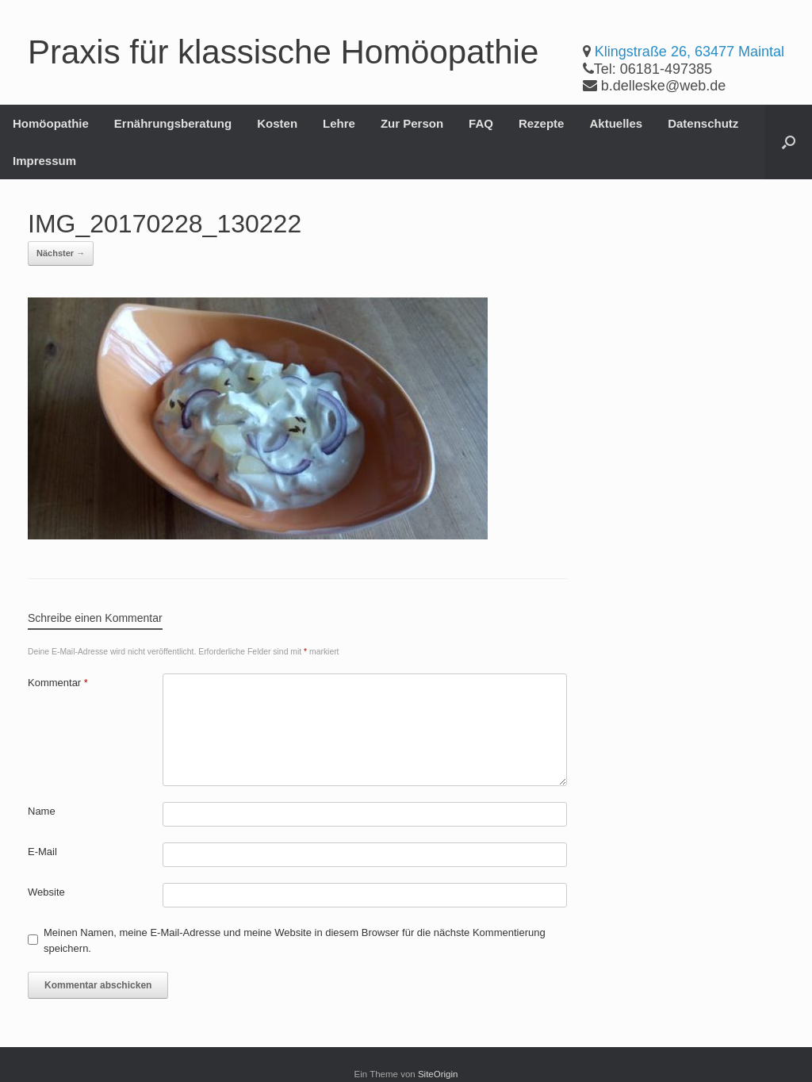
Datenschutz (703, 123)
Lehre (339, 123)
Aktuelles (615, 123)
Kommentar (58, 683)
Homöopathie (51, 123)
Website (46, 892)
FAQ (481, 123)
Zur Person (412, 123)
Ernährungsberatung (173, 123)
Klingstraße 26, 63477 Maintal (689, 51)
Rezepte (542, 123)
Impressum (44, 160)
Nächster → (60, 253)
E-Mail (42, 852)
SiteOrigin (438, 1074)
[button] (788, 142)
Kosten (277, 123)
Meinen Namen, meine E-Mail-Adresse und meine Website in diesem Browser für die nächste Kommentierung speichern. (295, 940)
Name (42, 811)
